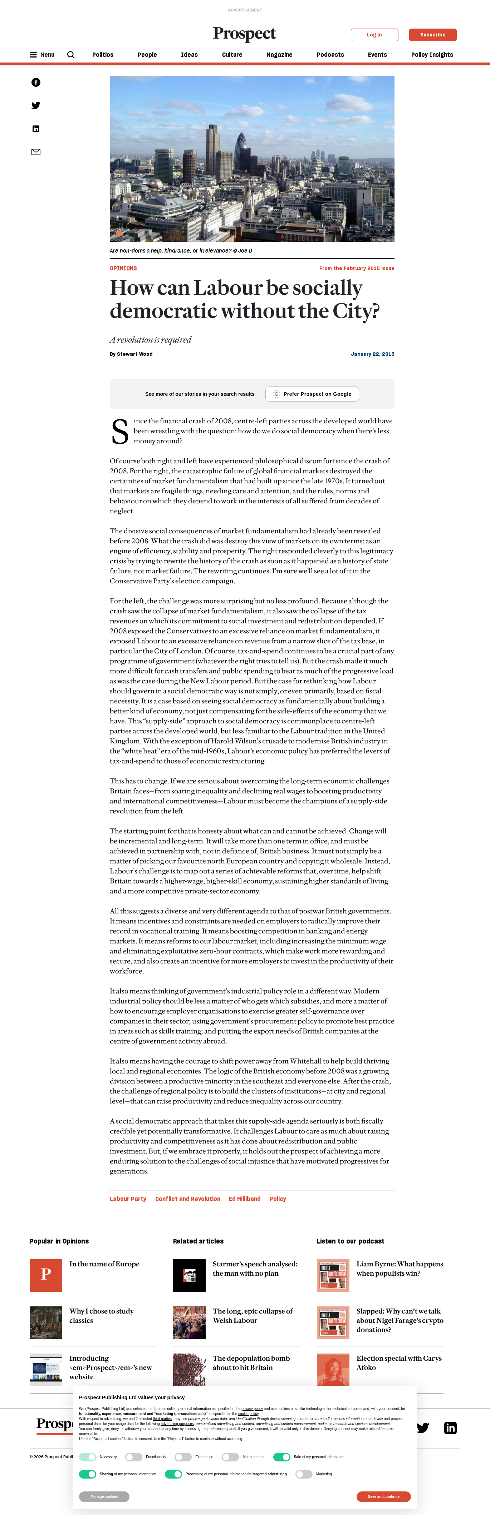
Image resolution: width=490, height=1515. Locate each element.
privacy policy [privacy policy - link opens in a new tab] (252, 1409)
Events (377, 54)
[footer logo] (63, 1430)
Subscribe (433, 34)
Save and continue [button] (384, 1497)
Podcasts (330, 54)
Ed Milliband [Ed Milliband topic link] (245, 1198)
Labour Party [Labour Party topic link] (128, 1198)
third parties (162, 1419)
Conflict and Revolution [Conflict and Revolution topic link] (187, 1198)
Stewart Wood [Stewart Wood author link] (135, 354)
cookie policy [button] (248, 1414)
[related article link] (93, 1279)
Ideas (189, 54)
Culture (232, 54)
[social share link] (35, 152)
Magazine (279, 54)
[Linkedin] (450, 1428)
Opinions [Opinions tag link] (123, 268)
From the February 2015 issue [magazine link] (357, 268)
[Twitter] (423, 1428)
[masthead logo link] (245, 34)
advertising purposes (177, 1424)
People (147, 54)
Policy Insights (432, 54)
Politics (102, 54)
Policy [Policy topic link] (278, 1198)
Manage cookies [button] (104, 1497)
